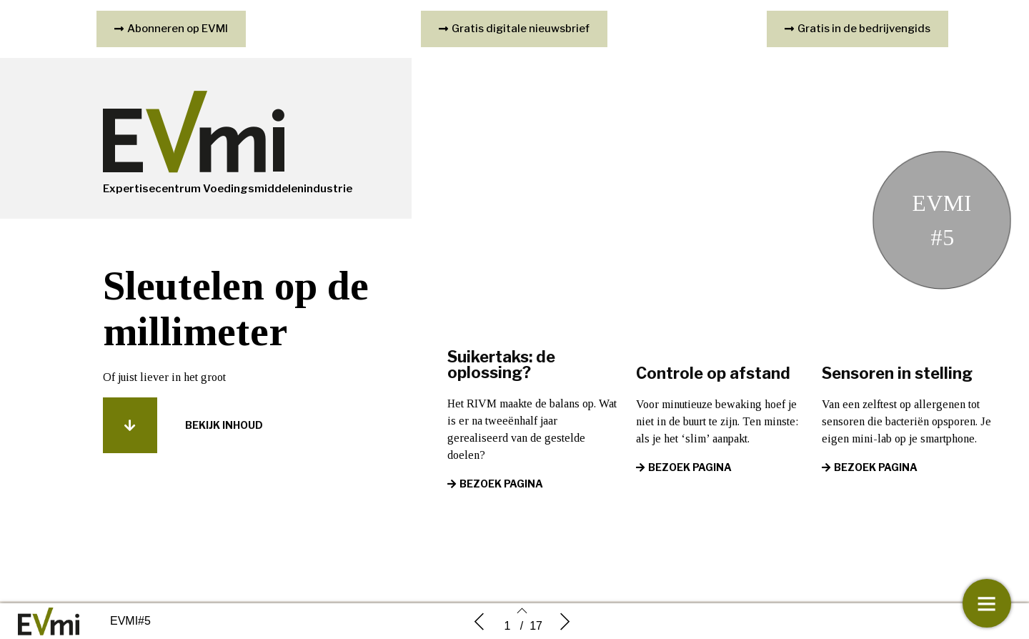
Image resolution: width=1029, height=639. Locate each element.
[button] (130, 425)
